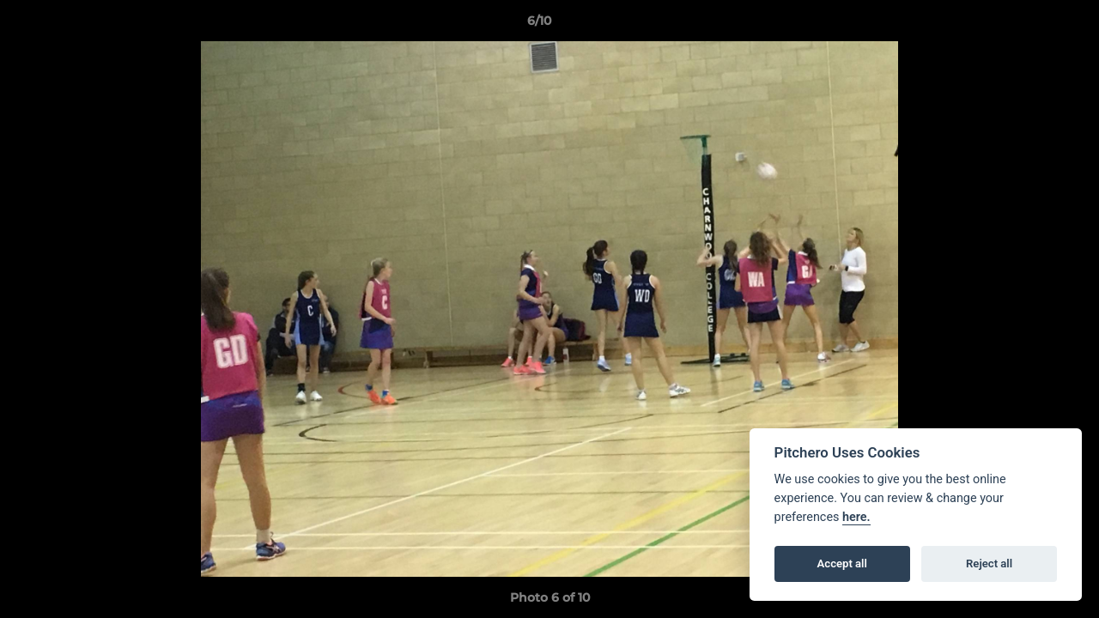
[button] (1027, 25)
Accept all (842, 563)
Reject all (989, 563)
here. (856, 517)
